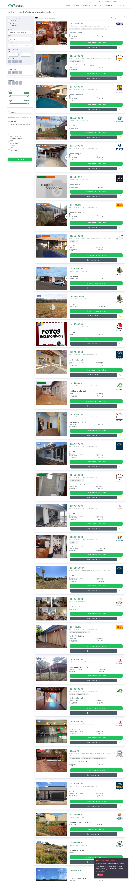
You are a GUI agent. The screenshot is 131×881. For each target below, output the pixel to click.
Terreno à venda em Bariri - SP (78, 109)
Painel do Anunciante (105, 1)
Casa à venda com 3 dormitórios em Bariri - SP (83, 411)
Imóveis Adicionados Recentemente (16, 851)
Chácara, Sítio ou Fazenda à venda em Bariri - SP (83, 274)
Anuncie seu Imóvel (34, 849)
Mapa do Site (33, 860)
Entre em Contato (11, 858)
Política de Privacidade (36, 858)
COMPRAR (13, 21)
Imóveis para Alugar (11, 847)
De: (9, 51)
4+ (20, 61)
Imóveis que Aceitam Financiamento (16, 854)
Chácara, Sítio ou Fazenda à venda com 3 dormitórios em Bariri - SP (89, 54)
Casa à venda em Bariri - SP (77, 549)
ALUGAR (12, 23)
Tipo (10, 29)
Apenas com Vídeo (16, 138)
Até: (21, 51)
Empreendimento (16, 141)
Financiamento (15, 143)
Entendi (100, 875)
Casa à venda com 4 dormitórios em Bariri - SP (83, 384)
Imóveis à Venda (11, 844)
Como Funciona (33, 854)
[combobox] (20, 32)
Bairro (10, 43)
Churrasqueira (15, 148)
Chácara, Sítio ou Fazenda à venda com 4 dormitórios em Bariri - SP (89, 26)
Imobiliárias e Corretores (13, 856)
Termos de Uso (33, 856)
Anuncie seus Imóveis (118, 1)
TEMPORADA (13, 25)
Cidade (11, 36)
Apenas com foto (15, 136)
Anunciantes (12, 121)
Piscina (13, 145)
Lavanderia (14, 150)
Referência (12, 112)
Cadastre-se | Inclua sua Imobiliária (38, 851)
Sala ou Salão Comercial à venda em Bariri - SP (83, 659)
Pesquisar (20, 159)
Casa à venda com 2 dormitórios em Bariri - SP (83, 81)
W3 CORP (73, 879)
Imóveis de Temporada (12, 849)
